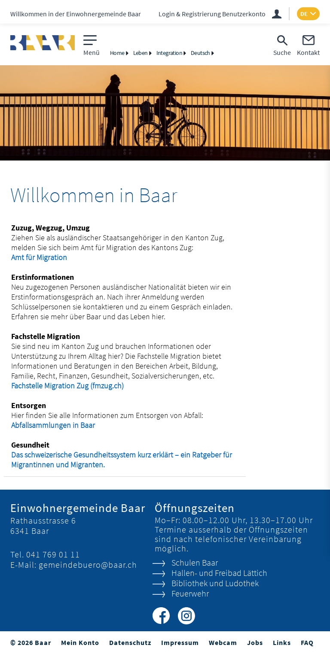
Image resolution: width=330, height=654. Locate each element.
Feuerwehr (190, 593)
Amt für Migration (44, 257)
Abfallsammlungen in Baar (53, 425)
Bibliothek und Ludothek (215, 583)
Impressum (180, 642)
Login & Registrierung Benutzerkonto (212, 13)
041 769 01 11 (53, 554)
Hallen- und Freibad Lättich (219, 572)
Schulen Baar (194, 562)
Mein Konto (80, 642)
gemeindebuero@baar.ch (88, 564)
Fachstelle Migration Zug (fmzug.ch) (73, 386)
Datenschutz (130, 642)
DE (304, 14)
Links (282, 642)
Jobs (255, 642)
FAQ (307, 642)
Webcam (223, 642)
